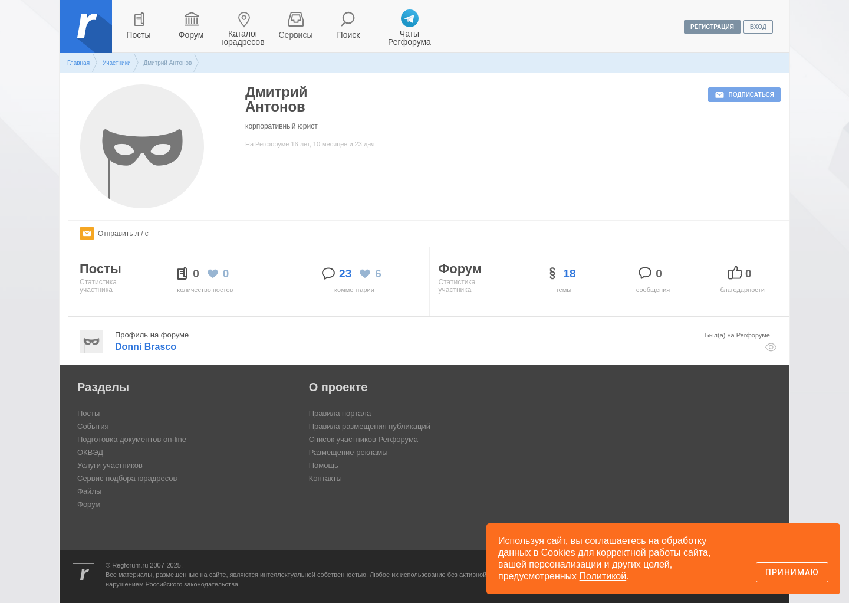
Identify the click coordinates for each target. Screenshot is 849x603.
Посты (138, 35)
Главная (78, 63)
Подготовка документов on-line (131, 439)
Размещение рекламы (348, 452)
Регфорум (87, 35)
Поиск (348, 35)
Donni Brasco (145, 347)
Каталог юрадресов (243, 38)
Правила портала (340, 413)
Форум (191, 35)
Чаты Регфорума (409, 38)
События (93, 426)
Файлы (89, 491)
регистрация (712, 27)
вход (758, 27)
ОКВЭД (90, 452)
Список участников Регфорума (363, 439)
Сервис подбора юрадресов (127, 478)
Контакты (325, 478)
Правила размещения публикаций (369, 426)
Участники (117, 63)
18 (569, 273)
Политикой (603, 576)
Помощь (323, 465)
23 (345, 273)
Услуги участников (110, 465)
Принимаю (792, 572)
